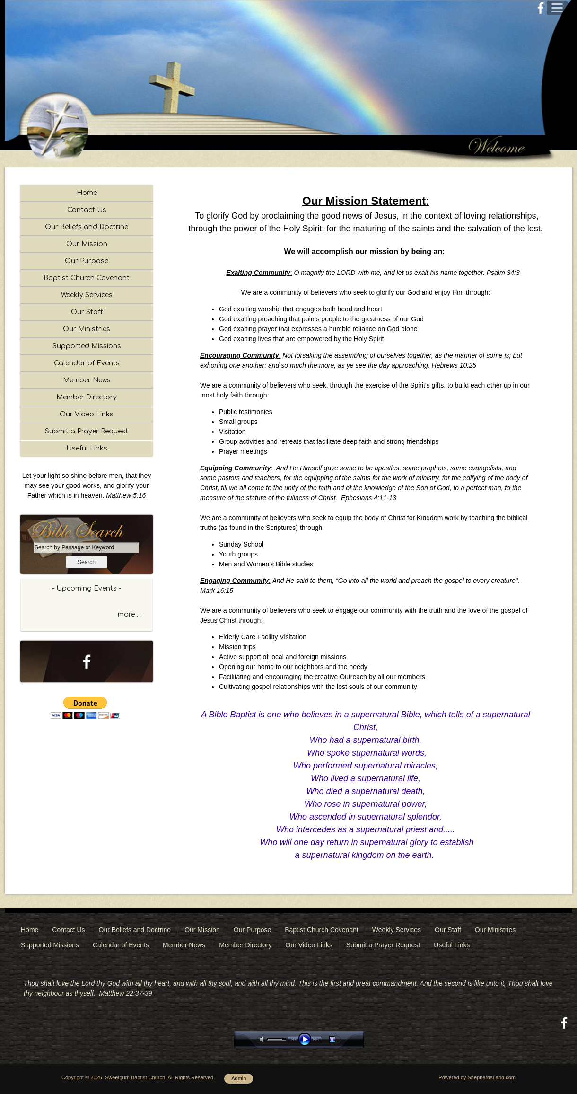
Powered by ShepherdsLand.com (477, 1077)
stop (340, 1039)
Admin (238, 1078)
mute (263, 1039)
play (306, 1039)
